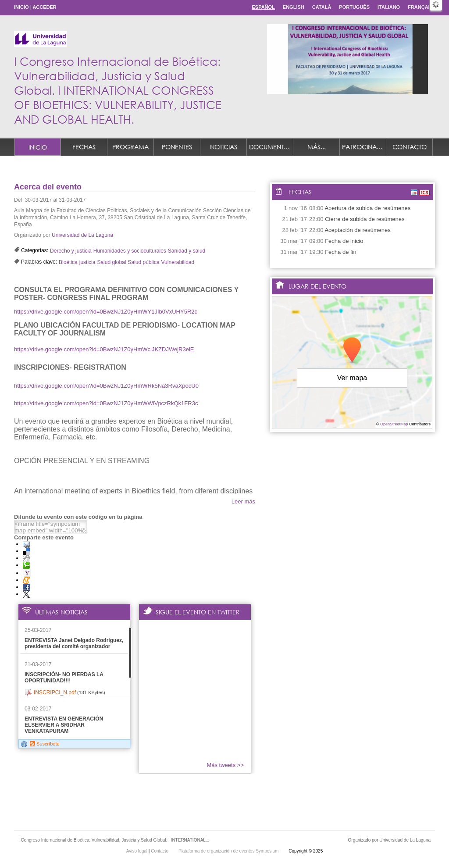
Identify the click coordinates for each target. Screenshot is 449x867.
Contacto (409, 147)
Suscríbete (45, 743)
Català (321, 7)
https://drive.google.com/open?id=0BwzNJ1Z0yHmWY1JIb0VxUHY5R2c (105, 311)
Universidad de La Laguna (82, 235)
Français (420, 7)
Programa (130, 147)
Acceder (44, 7)
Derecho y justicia (71, 251)
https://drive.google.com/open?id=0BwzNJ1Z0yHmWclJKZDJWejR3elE (104, 349)
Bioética (68, 262)
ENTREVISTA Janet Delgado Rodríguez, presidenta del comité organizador (74, 643)
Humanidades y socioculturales (129, 251)
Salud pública (144, 262)
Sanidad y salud (186, 251)
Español (263, 7)
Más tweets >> (225, 765)
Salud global (111, 262)
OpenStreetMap (394, 424)
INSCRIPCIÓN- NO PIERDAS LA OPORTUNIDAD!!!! (64, 677)
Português (354, 7)
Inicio (21, 7)
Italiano (389, 7)
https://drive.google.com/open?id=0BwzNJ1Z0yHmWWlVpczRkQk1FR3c (106, 403)
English (293, 7)
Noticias (223, 147)
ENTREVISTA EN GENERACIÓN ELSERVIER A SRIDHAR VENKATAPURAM (64, 725)
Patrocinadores (364, 147)
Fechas (84, 147)
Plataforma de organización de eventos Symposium (229, 851)
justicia (87, 262)
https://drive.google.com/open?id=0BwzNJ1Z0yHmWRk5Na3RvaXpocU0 (106, 385)
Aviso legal (137, 851)
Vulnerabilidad (178, 262)
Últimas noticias (61, 612)
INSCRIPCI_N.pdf (55, 692)
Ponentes (177, 147)
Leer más (243, 501)
